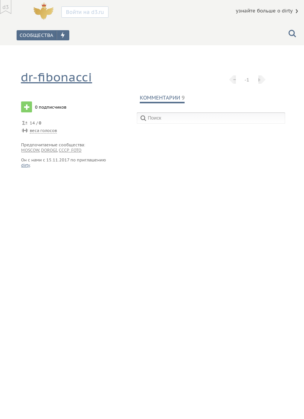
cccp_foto (70, 150)
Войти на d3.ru (85, 12)
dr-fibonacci (56, 77)
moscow (30, 150)
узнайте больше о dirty (264, 11)
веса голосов (43, 130)
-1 (246, 80)
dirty (25, 165)
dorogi (49, 150)
